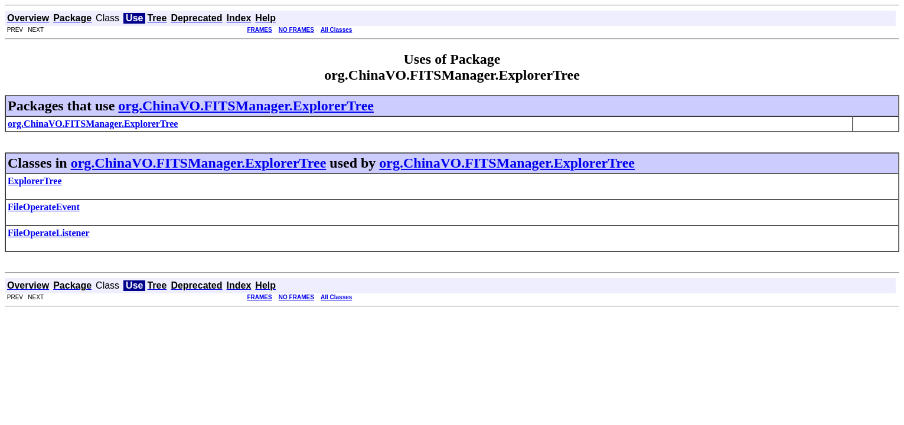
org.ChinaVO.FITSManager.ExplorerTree (246, 105)
